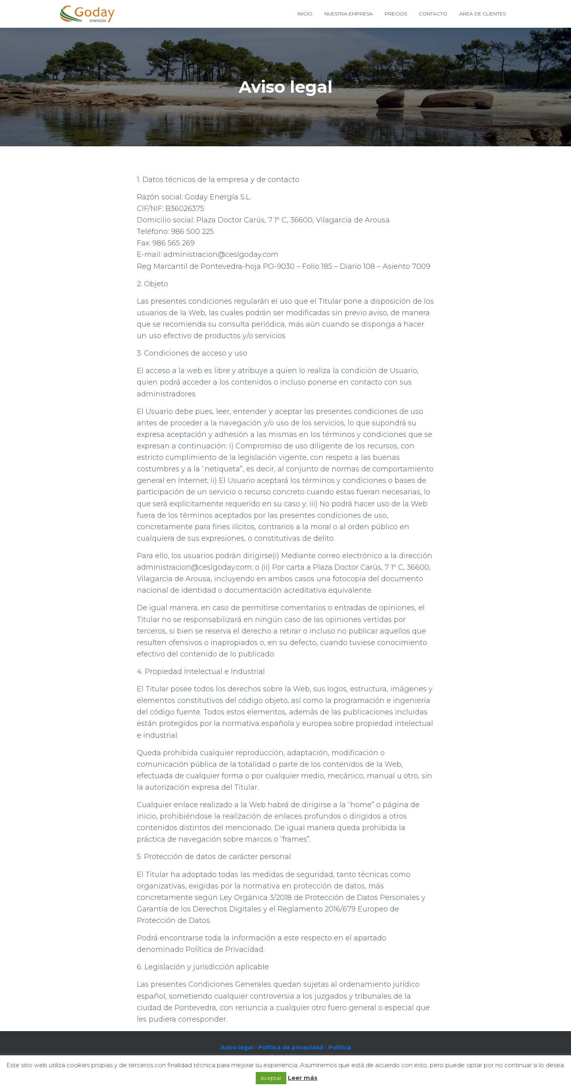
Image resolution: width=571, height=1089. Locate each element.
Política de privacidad (290, 1047)
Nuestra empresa (348, 14)
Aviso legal (236, 1047)
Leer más (303, 1077)
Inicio (304, 14)
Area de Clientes (482, 14)
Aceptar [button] (271, 1078)
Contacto (433, 14)
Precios (396, 14)
